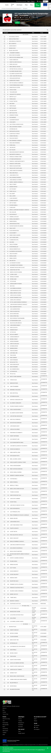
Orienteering (5, 728)
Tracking (20, 720)
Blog (31, 5)
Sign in (35, 718)
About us (12, 5)
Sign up (35, 720)
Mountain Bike (6, 724)
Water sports (5, 730)
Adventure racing (6, 718)
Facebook (36, 725)
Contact (4, 712)
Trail (3, 720)
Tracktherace (8, 706)
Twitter (36, 727)
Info (23, 22)
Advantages (19, 5)
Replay (17, 22)
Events (6, 5)
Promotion (20, 726)
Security (20, 718)
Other (4, 734)
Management (21, 722)
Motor (4, 726)
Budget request (21, 733)
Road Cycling (5, 722)
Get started (37, 5)
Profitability (20, 724)
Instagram (37, 729)
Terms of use (5, 714)
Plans (26, 5)
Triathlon (4, 732)
